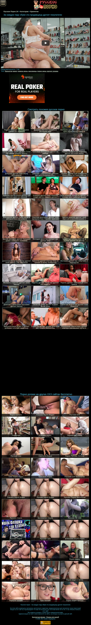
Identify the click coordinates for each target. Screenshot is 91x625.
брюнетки (8, 71)
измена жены (23, 71)
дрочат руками (52, 71)
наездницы (32, 71)
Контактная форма (38, 617)
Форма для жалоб (52, 617)
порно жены (42, 71)
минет (15, 71)
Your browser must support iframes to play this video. (45, 43)
